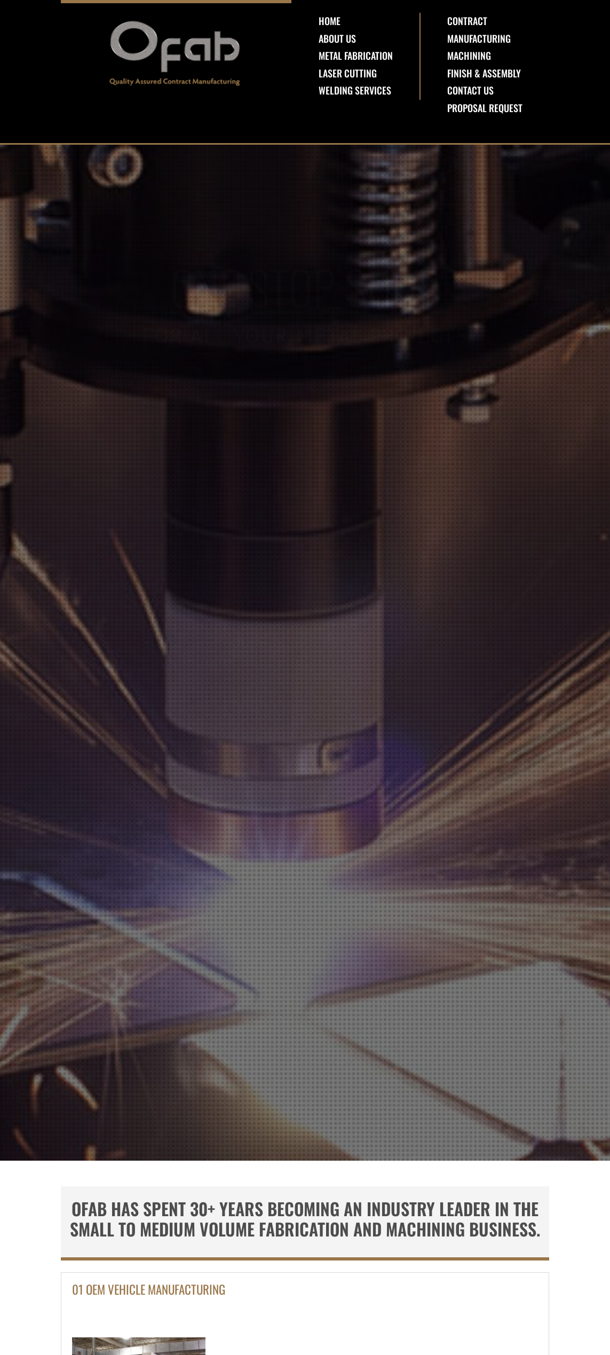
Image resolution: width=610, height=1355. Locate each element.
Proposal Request (484, 108)
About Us (337, 38)
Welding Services (355, 90)
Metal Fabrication (356, 55)
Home (329, 21)
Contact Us (470, 90)
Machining (469, 55)
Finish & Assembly (484, 73)
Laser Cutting (348, 73)
